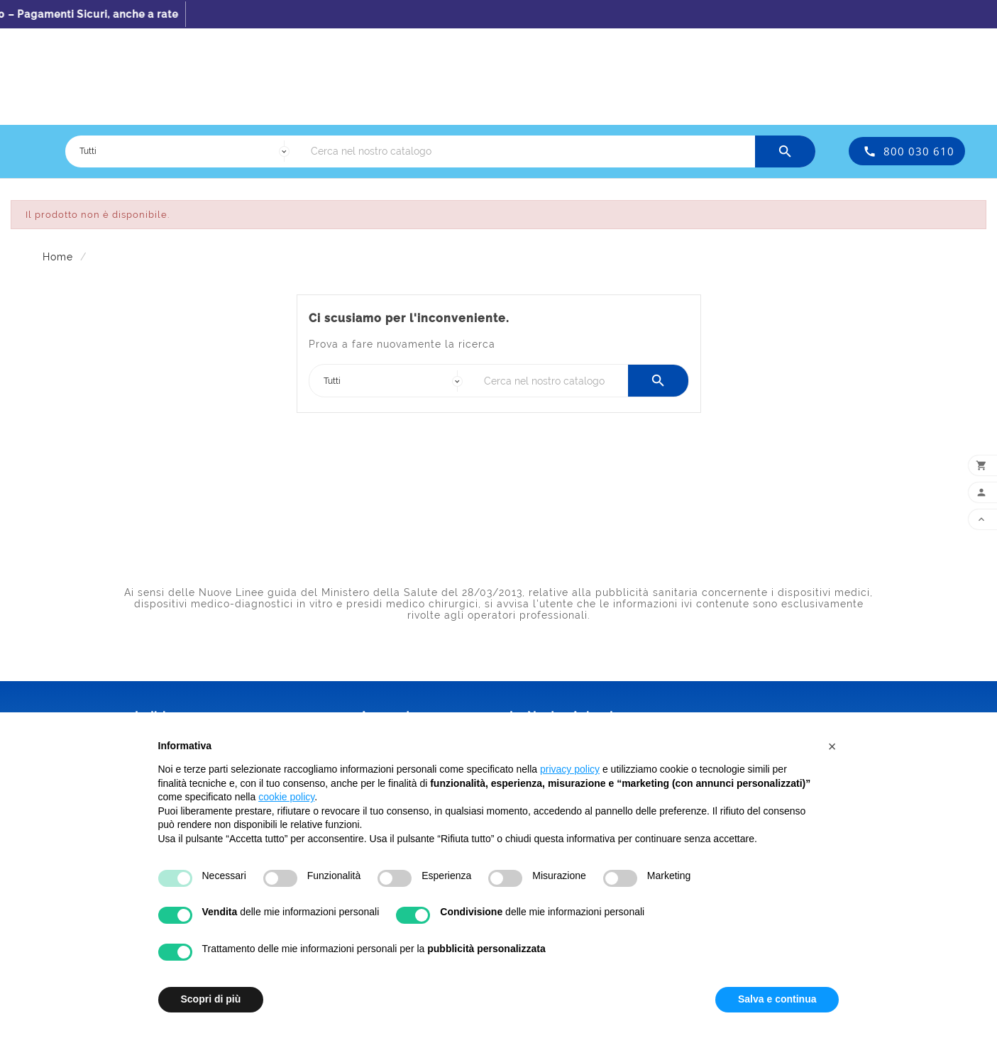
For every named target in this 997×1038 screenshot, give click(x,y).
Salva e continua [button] (777, 999)
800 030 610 (918, 151)
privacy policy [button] (570, 769)
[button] (832, 746)
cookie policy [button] (286, 796)
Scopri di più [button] (211, 999)
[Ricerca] (529, 151)
